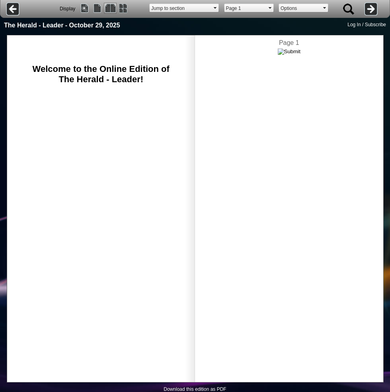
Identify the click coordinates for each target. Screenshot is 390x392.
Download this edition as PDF (195, 389)
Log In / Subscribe (366, 24)
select (215, 8)
